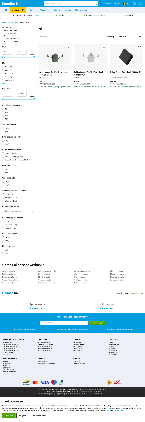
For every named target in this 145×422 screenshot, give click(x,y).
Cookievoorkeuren (87, 394)
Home (4, 22)
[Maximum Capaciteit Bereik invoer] (22, 94)
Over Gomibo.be (44, 394)
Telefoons (42, 340)
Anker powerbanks (10, 30)
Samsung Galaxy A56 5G (10, 344)
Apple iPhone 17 (8, 342)
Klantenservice (81, 10)
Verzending (6, 367)
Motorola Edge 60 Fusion (11, 346)
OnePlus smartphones (45, 346)
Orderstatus (6, 363)
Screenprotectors (114, 344)
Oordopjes (112, 348)
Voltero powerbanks (81, 283)
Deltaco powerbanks (9, 277)
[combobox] (71, 3)
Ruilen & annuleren (8, 369)
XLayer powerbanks (117, 274)
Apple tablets (77, 342)
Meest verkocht (18, 10)
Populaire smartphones (13, 340)
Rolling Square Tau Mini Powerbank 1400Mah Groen (53, 73)
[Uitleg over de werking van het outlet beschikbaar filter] (19, 234)
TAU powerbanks (80, 277)
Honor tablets (77, 346)
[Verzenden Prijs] (32, 52)
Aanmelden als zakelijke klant (47, 363)
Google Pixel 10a (8, 352)
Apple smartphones (44, 342)
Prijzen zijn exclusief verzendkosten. (95, 389)
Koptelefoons (113, 350)
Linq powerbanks (44, 274)
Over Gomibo (77, 361)
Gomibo (76, 358)
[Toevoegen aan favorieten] (68, 47)
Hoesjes (111, 342)
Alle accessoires (113, 354)
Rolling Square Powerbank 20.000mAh (125, 72)
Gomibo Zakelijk (43, 361)
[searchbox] (69, 3)
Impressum (60, 394)
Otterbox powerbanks (46, 280)
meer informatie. (96, 391)
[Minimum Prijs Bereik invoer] (7, 52)
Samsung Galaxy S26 (9, 348)
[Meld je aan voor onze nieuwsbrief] (64, 323)
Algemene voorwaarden (72, 394)
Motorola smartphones (45, 348)
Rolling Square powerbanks (47, 283)
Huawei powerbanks (9, 283)
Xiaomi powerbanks (117, 271)
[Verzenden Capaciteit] (32, 94)
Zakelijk (67, 10)
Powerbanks (13, 22)
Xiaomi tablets (77, 348)
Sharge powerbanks (11, 41)
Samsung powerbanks (11, 39)
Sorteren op (110, 37)
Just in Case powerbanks (47, 271)
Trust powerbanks (10, 33)
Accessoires (45, 10)
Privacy (52, 394)
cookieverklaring (118, 410)
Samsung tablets (78, 344)
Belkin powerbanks (9, 274)
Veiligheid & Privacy (79, 363)
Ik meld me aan (97, 323)
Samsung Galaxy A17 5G (10, 350)
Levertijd (5, 365)
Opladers (111, 346)
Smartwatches (113, 352)
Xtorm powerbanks (10, 36)
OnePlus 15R (7, 354)
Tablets (57, 10)
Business (108, 4)
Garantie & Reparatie (9, 371)
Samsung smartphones (45, 344)
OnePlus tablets (78, 350)
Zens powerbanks (116, 280)
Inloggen (117, 4)
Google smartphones (44, 350)
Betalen (5, 361)
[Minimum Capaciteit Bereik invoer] (7, 94)
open (134, 293)
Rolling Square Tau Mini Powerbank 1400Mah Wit (88, 73)
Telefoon (31, 10)
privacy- (108, 410)
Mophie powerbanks (45, 277)
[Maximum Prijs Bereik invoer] (22, 52)
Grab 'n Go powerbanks (10, 280)
